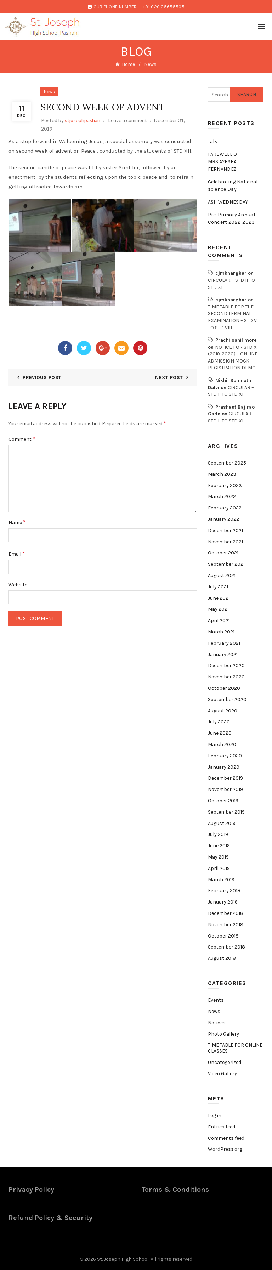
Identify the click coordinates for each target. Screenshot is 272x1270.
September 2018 (226, 947)
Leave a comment (127, 120)
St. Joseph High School (123, 1259)
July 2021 (218, 587)
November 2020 (226, 677)
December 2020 (226, 665)
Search (246, 94)
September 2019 (226, 812)
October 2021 (223, 553)
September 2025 (227, 463)
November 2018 (225, 925)
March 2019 (221, 880)
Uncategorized (224, 1062)
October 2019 (223, 801)
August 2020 (222, 711)
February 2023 (225, 486)
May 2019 (218, 857)
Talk (212, 141)
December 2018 (225, 913)
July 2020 (219, 722)
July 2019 (218, 834)
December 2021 (225, 531)
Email (16, 553)
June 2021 (219, 598)
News (150, 64)
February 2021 (224, 643)
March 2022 (222, 497)
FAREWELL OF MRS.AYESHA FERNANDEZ (224, 161)
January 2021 (223, 654)
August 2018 (222, 958)
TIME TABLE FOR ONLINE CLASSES (235, 1048)
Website (17, 585)
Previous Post (42, 378)
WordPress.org (225, 1149)
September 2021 (226, 564)
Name (17, 522)
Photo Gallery (223, 1034)
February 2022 (225, 508)
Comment (21, 438)
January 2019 (223, 902)
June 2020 (220, 733)
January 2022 (223, 519)
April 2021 (219, 620)
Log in (214, 1115)
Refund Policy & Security (50, 1218)
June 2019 (219, 846)
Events (216, 1000)
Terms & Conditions (175, 1189)
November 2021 (225, 542)
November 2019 (225, 789)
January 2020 (223, 767)
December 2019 (225, 778)
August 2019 (222, 823)
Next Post (169, 378)
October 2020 (224, 688)
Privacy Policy (31, 1189)
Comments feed (226, 1138)
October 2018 (223, 936)
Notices (217, 1023)
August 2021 (222, 576)
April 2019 (219, 868)
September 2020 (227, 699)
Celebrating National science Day (233, 185)
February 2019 (224, 891)
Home (128, 64)
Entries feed (221, 1127)
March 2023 (222, 474)
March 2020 (222, 744)
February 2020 (225, 756)
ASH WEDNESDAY (228, 202)
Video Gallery (222, 1074)
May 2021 (218, 609)
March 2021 (221, 632)
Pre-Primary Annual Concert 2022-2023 (231, 218)
